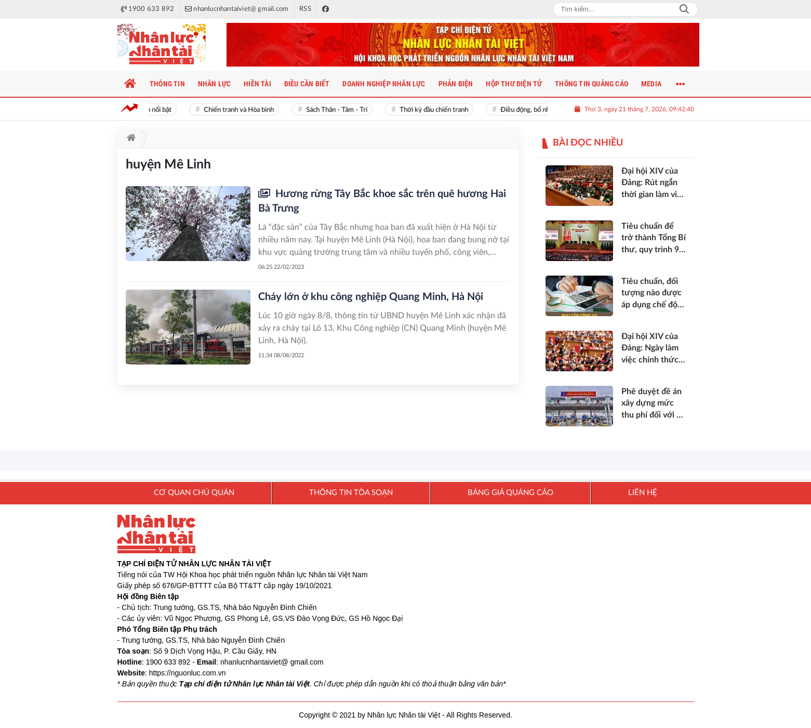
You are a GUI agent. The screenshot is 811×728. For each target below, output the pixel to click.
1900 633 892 (168, 662)
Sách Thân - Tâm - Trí (339, 110)
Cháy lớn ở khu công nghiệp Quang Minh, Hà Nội (370, 297)
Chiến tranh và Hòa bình (242, 110)
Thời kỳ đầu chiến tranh (437, 110)
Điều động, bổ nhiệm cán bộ (543, 110)
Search (684, 9)
